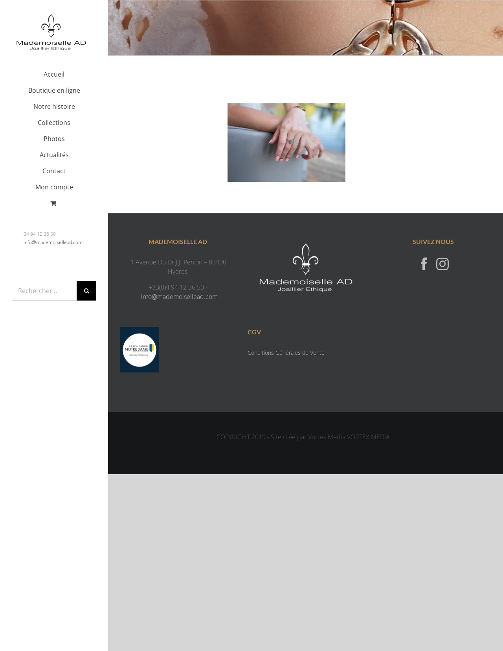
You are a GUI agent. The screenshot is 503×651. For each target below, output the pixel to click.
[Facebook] (424, 263)
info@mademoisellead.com (53, 242)
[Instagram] (442, 263)
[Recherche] (86, 291)
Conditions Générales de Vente (286, 352)
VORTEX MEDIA (368, 437)
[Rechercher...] (44, 291)
